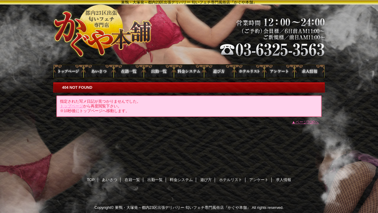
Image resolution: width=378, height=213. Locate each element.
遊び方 (219, 71)
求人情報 (309, 71)
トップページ (71, 106)
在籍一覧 (129, 71)
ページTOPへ (307, 122)
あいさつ (99, 71)
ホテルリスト (249, 71)
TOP (68, 71)
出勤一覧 (159, 71)
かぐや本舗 (189, 34)
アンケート (279, 71)
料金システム (189, 71)
